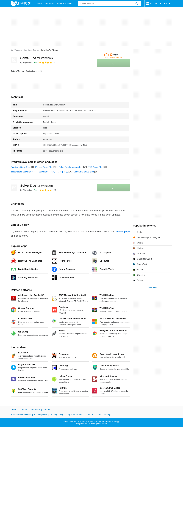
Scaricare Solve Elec (20, 167)
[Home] (12, 50)
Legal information (75, 415)
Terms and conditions (21, 415)
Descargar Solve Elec (84, 172)
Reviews (49, 4)
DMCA (90, 415)
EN (167, 3)
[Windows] (18, 50)
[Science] (36, 50)
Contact (23, 410)
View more (152, 288)
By (26, 62)
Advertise (35, 410)
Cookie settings (104, 415)
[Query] (109, 3)
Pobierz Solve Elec (44, 167)
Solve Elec (36, 58)
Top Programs (64, 4)
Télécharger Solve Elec (21, 172)
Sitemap (47, 410)
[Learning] (27, 50)
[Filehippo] (21, 3)
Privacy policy (57, 415)
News (39, 4)
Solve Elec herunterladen (70, 167)
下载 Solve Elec (95, 167)
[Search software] (136, 3)
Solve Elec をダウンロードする (53, 172)
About (13, 410)
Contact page (122, 231)
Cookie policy (40, 415)
